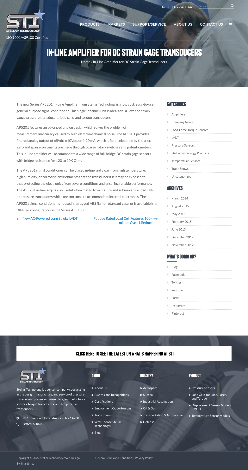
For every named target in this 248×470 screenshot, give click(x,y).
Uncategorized (181, 176)
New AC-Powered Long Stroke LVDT (50, 218)
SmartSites (46, 463)
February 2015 (198, 222)
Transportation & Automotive (181, 415)
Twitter (193, 282)
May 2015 (195, 214)
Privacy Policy (162, 458)
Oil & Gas (167, 408)
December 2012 (199, 237)
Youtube (194, 290)
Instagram (195, 306)
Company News (182, 122)
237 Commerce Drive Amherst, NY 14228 (66, 418)
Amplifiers (178, 114)
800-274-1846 (48, 424)
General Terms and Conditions (133, 458)
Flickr (192, 298)
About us (119, 388)
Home (85, 62)
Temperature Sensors (185, 161)
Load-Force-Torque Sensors (189, 130)
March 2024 (196, 198)
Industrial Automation (176, 401)
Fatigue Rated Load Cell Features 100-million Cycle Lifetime (123, 220)
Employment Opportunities (131, 408)
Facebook (194, 275)
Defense (167, 422)
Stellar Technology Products (190, 153)
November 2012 (199, 245)
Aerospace (168, 388)
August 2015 (197, 206)
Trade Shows (180, 169)
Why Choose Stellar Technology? (126, 424)
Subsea (166, 395)
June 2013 (195, 229)
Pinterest (194, 313)
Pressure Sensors (183, 145)
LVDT (175, 138)
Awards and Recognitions (130, 395)
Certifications (122, 401)
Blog (191, 267)
